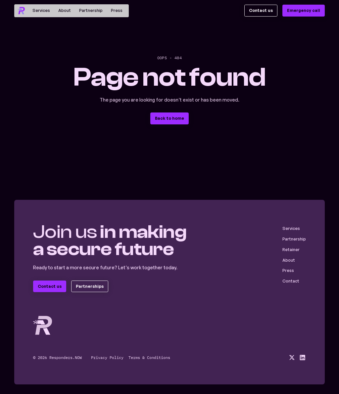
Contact (290, 281)
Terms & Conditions (149, 357)
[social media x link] (291, 357)
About (64, 10)
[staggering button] (261, 10)
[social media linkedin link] (302, 357)
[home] (21, 10)
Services (41, 10)
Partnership (91, 10)
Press (116, 10)
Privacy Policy (107, 357)
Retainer (291, 249)
